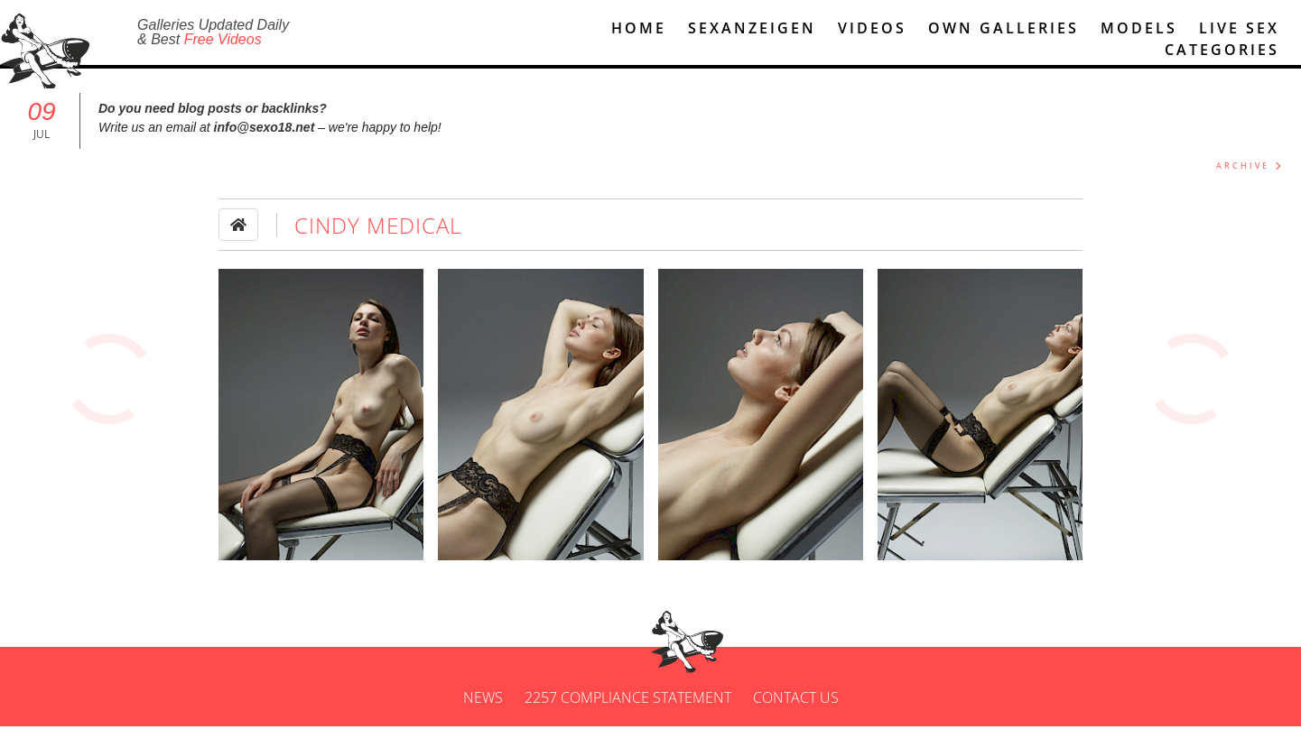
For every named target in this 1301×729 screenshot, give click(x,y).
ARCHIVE (1242, 168)
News (483, 700)
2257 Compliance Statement (628, 700)
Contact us (796, 700)
